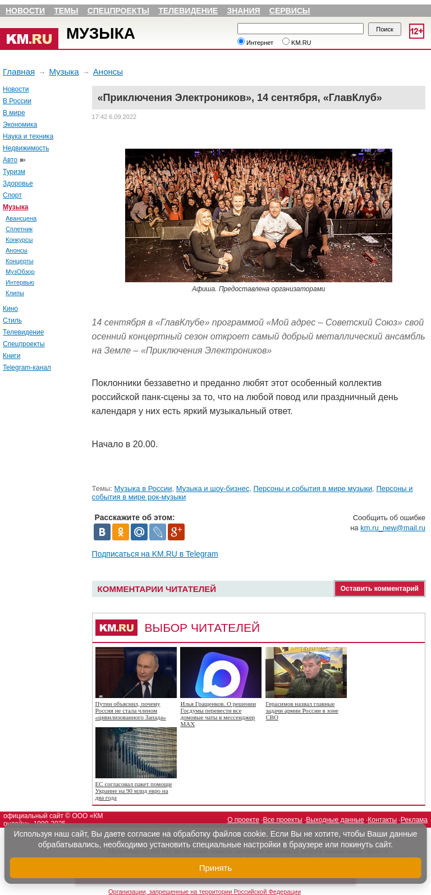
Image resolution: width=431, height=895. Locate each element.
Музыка (100, 33)
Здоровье (18, 183)
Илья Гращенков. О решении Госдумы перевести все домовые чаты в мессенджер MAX (218, 713)
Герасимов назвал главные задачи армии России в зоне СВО (301, 710)
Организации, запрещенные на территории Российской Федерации (204, 891)
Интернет (255, 42)
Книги (11, 356)
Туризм (14, 172)
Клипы (15, 293)
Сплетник (19, 229)
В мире (14, 113)
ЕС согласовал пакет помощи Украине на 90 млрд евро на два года (133, 791)
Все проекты (282, 820)
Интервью (20, 282)
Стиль (12, 320)
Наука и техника (28, 136)
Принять (215, 868)
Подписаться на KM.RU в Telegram (155, 553)
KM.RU (296, 42)
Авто (10, 160)
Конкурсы (19, 239)
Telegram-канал (27, 367)
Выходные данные (335, 820)
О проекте (243, 820)
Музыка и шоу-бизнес (212, 488)
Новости (25, 10)
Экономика (20, 124)
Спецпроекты (118, 10)
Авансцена (21, 218)
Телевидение (188, 10)
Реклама (414, 820)
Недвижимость (26, 148)
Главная (19, 71)
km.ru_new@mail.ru (392, 528)
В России (17, 101)
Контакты (382, 820)
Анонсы (108, 71)
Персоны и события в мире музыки (312, 488)
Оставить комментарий (380, 589)
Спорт (12, 195)
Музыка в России (143, 488)
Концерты (20, 261)
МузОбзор (20, 271)
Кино (10, 309)
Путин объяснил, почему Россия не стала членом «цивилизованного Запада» (130, 710)
